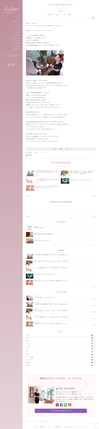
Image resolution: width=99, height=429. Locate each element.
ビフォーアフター (59, 360)
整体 (59, 341)
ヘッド (59, 349)
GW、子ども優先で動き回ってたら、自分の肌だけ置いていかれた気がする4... (51, 267)
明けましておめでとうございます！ (42, 240)
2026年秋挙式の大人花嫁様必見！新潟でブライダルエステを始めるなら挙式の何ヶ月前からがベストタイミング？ (47, 173)
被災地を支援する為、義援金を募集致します (44, 234)
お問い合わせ (77, 425)
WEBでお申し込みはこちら (61, 410)
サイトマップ (86, 425)
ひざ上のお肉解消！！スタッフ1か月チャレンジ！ (45, 297)
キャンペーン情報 (59, 357)
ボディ (59, 338)
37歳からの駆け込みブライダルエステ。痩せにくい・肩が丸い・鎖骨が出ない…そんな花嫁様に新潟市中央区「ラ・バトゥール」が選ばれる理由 (82, 173)
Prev (28, 196)
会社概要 (34, 425)
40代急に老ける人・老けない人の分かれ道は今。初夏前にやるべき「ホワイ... (51, 280)
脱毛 (59, 351)
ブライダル (59, 346)
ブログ (61, 11)
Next (94, 196)
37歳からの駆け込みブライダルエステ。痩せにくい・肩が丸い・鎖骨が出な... (51, 261)
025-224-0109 (66, 388)
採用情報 (41, 425)
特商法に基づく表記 (67, 425)
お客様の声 (59, 362)
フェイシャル (59, 343)
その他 (59, 354)
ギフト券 (48, 425)
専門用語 (59, 365)
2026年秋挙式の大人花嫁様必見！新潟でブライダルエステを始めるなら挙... (51, 254)
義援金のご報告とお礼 (39, 227)
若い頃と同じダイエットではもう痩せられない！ (81, 180)
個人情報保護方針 (57, 425)
